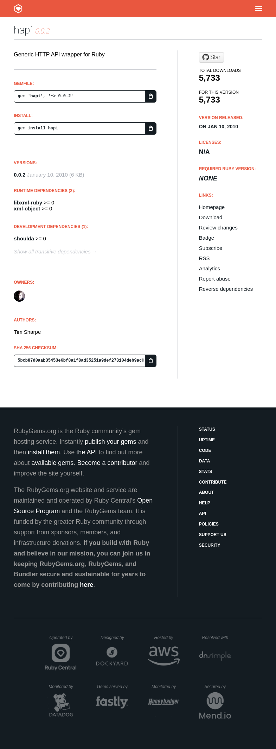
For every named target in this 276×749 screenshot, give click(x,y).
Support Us (212, 534)
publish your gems (110, 441)
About (206, 492)
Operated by (63, 640)
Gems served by (112, 686)
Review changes (218, 228)
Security (209, 545)
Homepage (212, 207)
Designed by (114, 637)
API (202, 513)
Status (207, 429)
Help (204, 503)
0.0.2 (19, 175)
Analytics (209, 268)
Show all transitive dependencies (52, 251)
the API (86, 452)
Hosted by (167, 637)
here (86, 584)
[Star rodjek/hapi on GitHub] (211, 57)
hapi (23, 30)
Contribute (213, 482)
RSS (204, 258)
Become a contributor (107, 462)
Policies (209, 524)
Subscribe (211, 248)
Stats (205, 471)
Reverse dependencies (226, 289)
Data (204, 461)
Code (205, 450)
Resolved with (216, 637)
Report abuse (215, 279)
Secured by (217, 686)
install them (44, 452)
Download (211, 217)
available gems (52, 462)
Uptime (207, 439)
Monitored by (63, 686)
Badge (206, 238)
